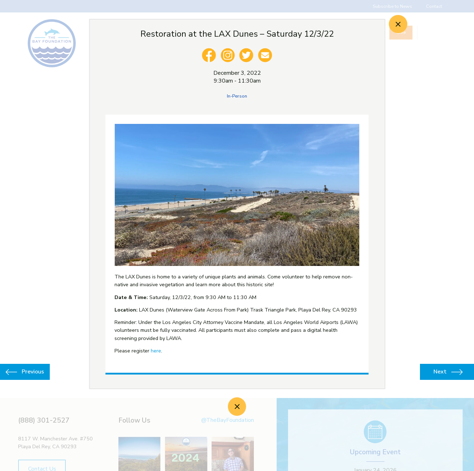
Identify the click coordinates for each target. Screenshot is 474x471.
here (156, 350)
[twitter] (246, 55)
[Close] (398, 24)
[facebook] (209, 55)
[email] (265, 55)
